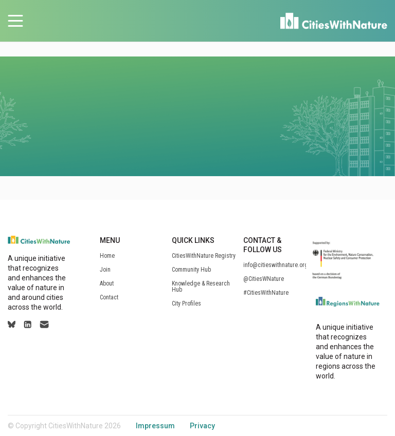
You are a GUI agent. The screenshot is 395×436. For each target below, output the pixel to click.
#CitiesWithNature (266, 293)
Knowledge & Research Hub (201, 286)
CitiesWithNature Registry (204, 256)
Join (105, 270)
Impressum (155, 426)
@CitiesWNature (263, 279)
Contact (109, 297)
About (107, 283)
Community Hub (191, 270)
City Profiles (186, 303)
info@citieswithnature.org (275, 265)
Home (107, 256)
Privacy (202, 426)
